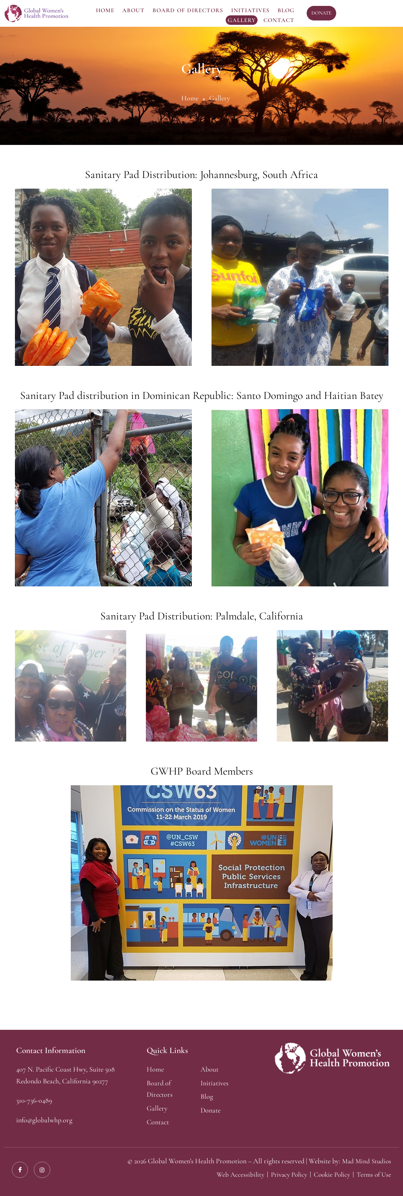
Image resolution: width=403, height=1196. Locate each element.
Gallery (242, 20)
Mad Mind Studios (365, 1160)
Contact (278, 20)
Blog (286, 10)
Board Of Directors (188, 10)
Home (105, 10)
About (133, 10)
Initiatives (250, 10)
